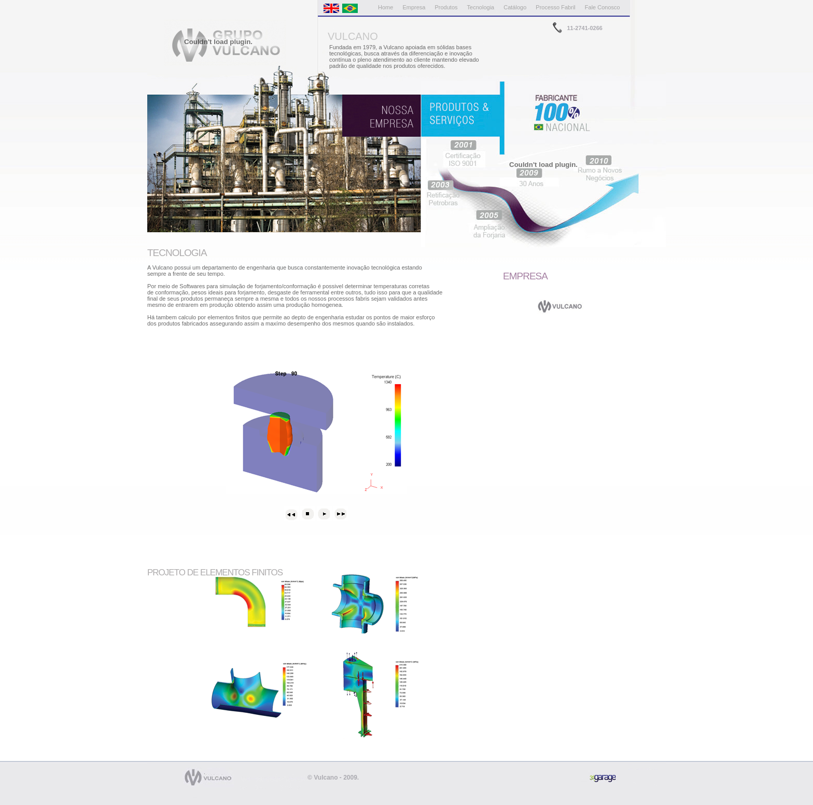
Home (385, 7)
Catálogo (514, 7)
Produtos (446, 7)
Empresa (413, 7)
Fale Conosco (602, 7)
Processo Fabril (555, 7)
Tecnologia (481, 7)
